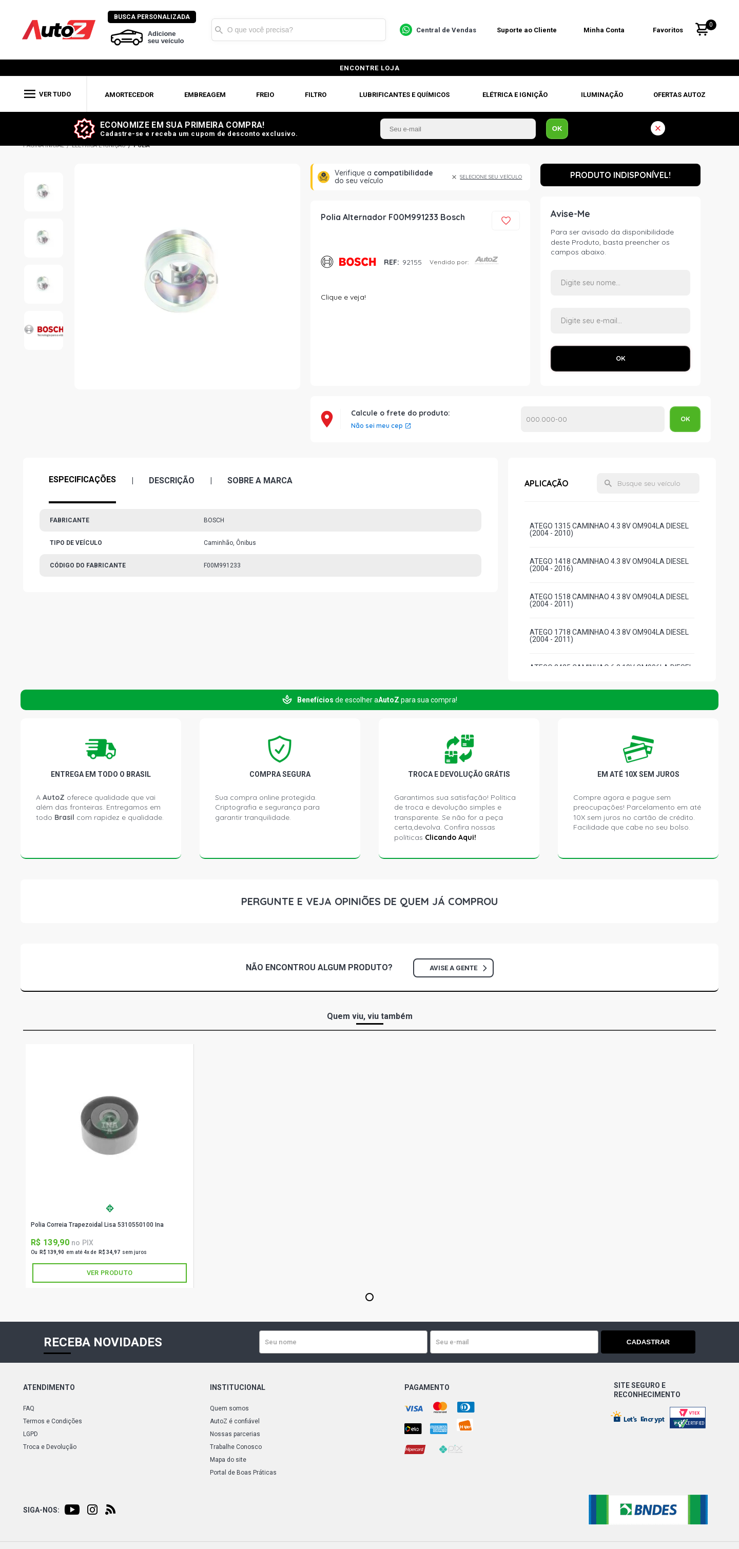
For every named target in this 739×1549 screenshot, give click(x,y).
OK (557, 128)
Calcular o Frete (593, 419)
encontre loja (370, 68)
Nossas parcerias (235, 1434)
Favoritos (669, 30)
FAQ (28, 1408)
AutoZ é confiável (235, 1421)
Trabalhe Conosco (236, 1446)
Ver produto (109, 1273)
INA (109, 1208)
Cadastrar (659, 1342)
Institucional (237, 1387)
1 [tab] (369, 1297)
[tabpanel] (110, 1165)
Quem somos (229, 1408)
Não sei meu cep (377, 426)
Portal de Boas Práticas (243, 1472)
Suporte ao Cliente (528, 30)
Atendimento (49, 1387)
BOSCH (348, 262)
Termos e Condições (52, 1421)
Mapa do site (228, 1459)
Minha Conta (605, 30)
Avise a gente (458, 968)
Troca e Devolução (49, 1446)
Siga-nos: (41, 1510)
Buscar (220, 29)
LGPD (30, 1434)
